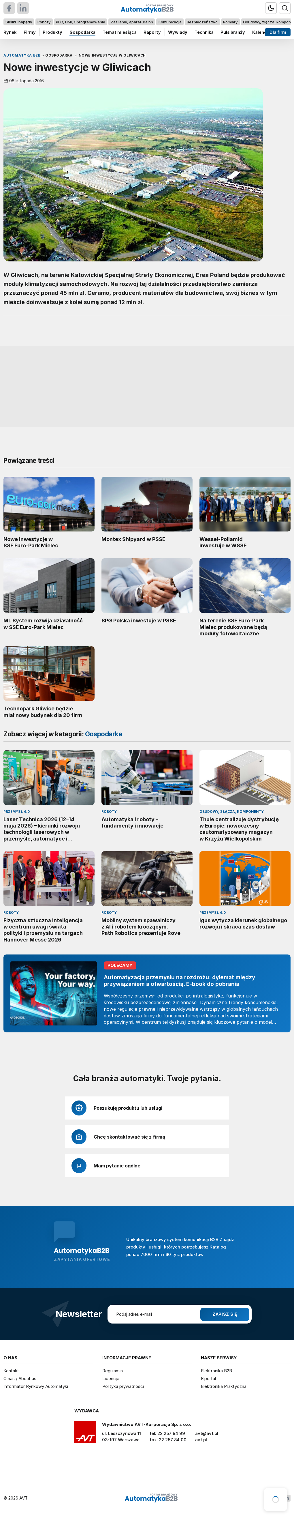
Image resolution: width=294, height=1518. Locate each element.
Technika (204, 32)
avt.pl (201, 1439)
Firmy (30, 32)
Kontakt (11, 1370)
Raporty (152, 32)
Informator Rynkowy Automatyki (35, 1386)
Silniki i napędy (18, 22)
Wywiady (177, 32)
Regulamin (112, 1370)
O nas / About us (19, 1378)
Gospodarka (82, 32)
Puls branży (232, 32)
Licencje (110, 1378)
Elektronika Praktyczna (223, 1386)
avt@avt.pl (206, 1433)
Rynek (9, 32)
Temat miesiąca (120, 32)
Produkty (52, 32)
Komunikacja (170, 22)
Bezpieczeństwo (202, 22)
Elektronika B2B (216, 1370)
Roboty (43, 22)
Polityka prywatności (123, 1386)
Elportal (208, 1378)
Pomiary (230, 22)
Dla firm (278, 32)
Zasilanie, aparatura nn (132, 22)
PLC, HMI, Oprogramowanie (80, 22)
